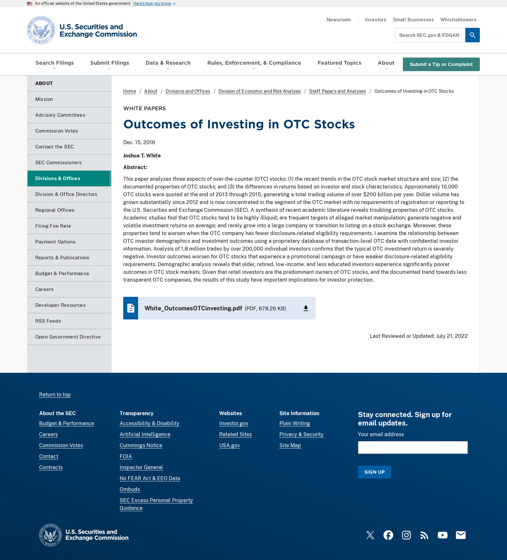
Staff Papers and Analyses (337, 91)
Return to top (55, 395)
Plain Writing (294, 423)
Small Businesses (413, 19)
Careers (48, 434)
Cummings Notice (141, 445)
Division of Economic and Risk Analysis (260, 91)
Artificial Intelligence (145, 434)
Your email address (381, 434)
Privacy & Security (301, 434)
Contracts (51, 467)
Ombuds (130, 489)
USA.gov (229, 445)
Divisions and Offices (188, 91)
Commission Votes (61, 445)
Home (129, 91)
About (150, 91)
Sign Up (374, 472)
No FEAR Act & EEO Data (150, 478)
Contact (48, 456)
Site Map (290, 445)
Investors (375, 19)
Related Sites (235, 434)
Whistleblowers (458, 19)
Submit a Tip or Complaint (441, 64)
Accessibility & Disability (149, 423)
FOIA (126, 456)
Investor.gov (233, 423)
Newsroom (339, 19)
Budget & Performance (66, 423)
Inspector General (141, 467)
